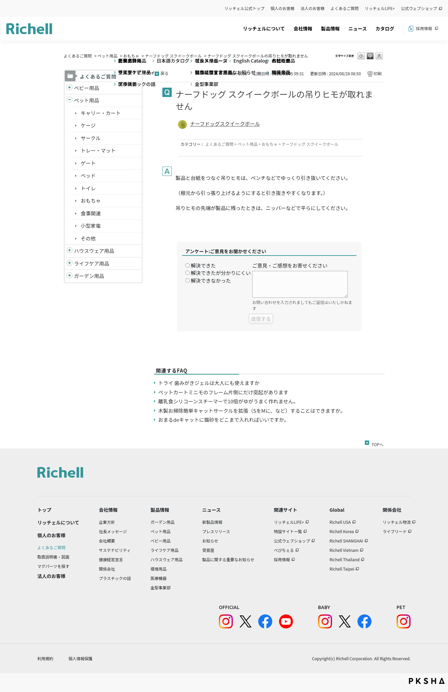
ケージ (88, 125)
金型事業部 (160, 587)
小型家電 (91, 225)
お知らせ (210, 540)
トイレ (88, 188)
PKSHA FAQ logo (427, 681)
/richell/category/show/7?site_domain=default (69, 251)
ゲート (88, 163)
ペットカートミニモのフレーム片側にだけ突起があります (223, 392)
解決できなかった (211, 280)
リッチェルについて (264, 28)
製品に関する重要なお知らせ (228, 559)
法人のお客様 (313, 8)
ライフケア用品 (91, 263)
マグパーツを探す (53, 566)
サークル (91, 137)
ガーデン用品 (89, 275)
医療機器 (158, 578)
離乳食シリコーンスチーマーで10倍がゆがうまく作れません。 (228, 401)
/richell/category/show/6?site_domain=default (69, 264)
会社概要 (107, 540)
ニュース (357, 28)
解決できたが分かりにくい (221, 272)
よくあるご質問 (345, 8)
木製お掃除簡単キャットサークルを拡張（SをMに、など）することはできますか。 (251, 410)
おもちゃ (131, 56)
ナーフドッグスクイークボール (225, 123)
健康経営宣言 (111, 559)
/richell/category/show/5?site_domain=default (69, 88)
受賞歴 (208, 550)
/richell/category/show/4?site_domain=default (69, 100)
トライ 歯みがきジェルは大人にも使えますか (209, 382)
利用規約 (45, 658)
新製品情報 (212, 522)
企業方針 (107, 522)
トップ (44, 509)
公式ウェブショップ (419, 8)
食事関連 (91, 213)
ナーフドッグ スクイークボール (173, 56)
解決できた (203, 265)
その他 (88, 238)
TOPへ (377, 443)
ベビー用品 (86, 87)
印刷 (378, 73)
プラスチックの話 (115, 578)
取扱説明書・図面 (53, 557)
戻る (165, 73)
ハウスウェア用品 (94, 250)
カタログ (385, 28)
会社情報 (303, 28)
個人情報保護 (80, 658)
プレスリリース (216, 531)
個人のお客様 (283, 8)
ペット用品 (108, 56)
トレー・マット (98, 150)
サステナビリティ (115, 550)
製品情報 (330, 28)
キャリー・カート (101, 112)
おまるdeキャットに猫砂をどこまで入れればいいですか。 (223, 419)
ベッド (88, 175)
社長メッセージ (113, 531)
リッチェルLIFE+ (380, 8)
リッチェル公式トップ (245, 8)
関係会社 (107, 569)
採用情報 (424, 28)
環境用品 (158, 569)
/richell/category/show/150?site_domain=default (69, 276)
